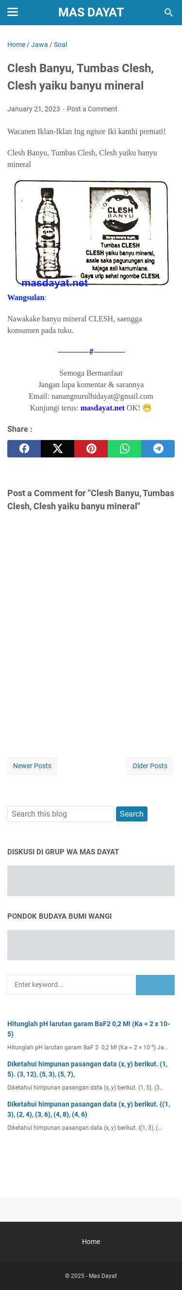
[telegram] (158, 448)
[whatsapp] (124, 448)
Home (91, 1241)
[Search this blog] (169, 12)
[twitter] (57, 448)
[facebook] (24, 448)
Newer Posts (32, 766)
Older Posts (149, 766)
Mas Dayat (91, 12)
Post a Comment (92, 109)
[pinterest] (91, 448)
